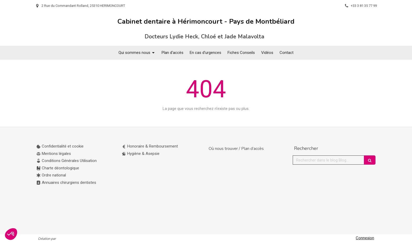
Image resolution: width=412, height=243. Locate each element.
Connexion (365, 238)
